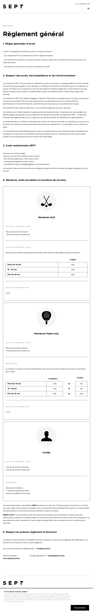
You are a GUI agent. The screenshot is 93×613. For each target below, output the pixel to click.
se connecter (83, 3)
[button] (88, 8)
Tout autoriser (80, 608)
